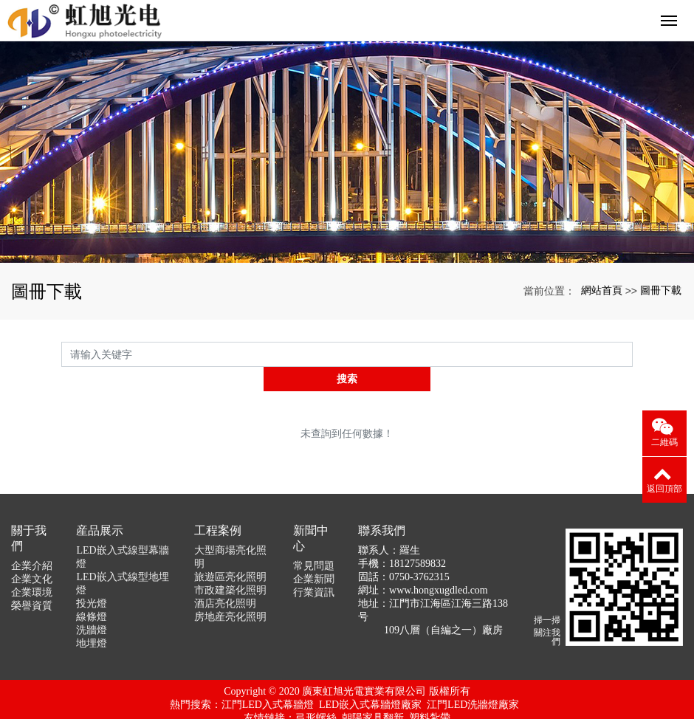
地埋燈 (91, 619)
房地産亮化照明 (230, 592)
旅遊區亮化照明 (230, 552)
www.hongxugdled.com (438, 565)
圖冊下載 (660, 290)
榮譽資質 (31, 581)
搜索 (632, 354)
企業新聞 (313, 554)
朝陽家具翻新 (373, 693)
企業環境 (31, 568)
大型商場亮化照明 (230, 532)
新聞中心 (311, 514)
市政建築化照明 (230, 565)
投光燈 (91, 579)
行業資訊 (313, 568)
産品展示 (99, 506)
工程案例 (217, 506)
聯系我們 (381, 506)
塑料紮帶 (429, 693)
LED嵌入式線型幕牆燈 (122, 532)
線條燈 (91, 592)
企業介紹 (31, 541)
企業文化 (31, 554)
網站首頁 (601, 290)
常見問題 (313, 541)
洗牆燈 (91, 605)
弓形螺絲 (316, 693)
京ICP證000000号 (347, 706)
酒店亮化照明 (225, 579)
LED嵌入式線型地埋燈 (122, 559)
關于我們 (29, 514)
